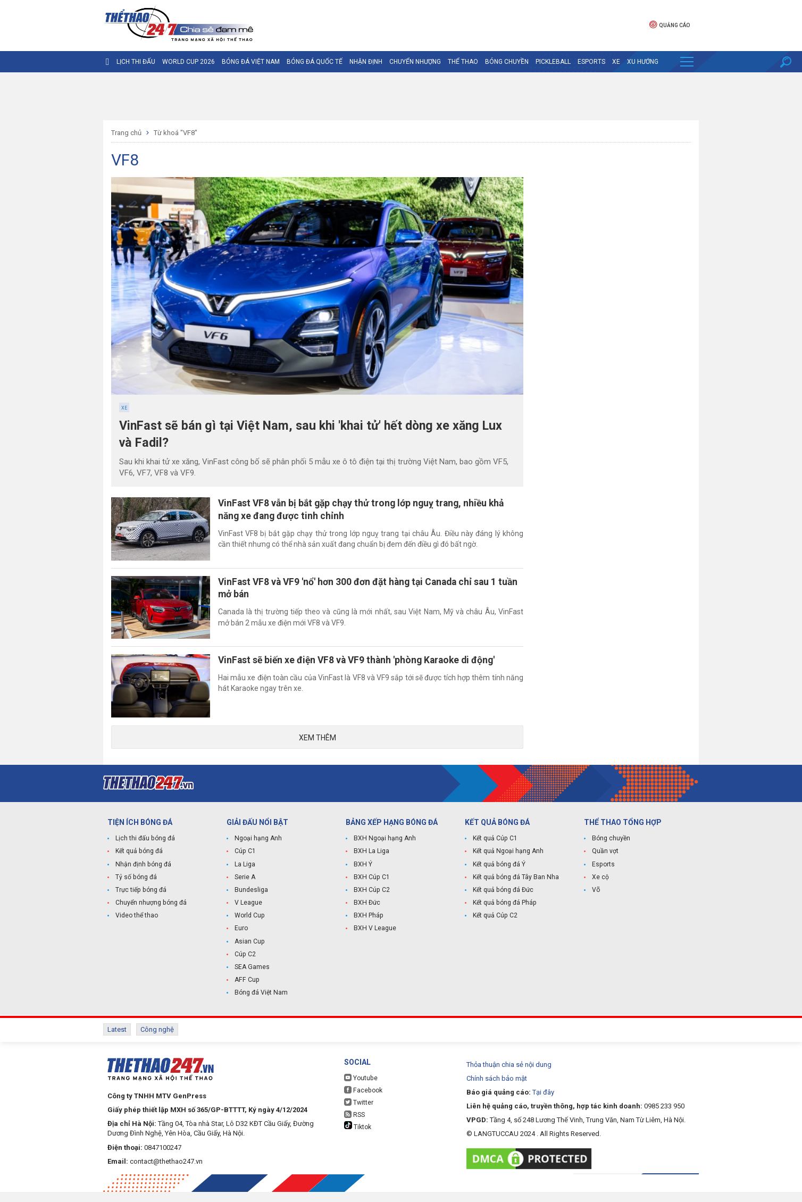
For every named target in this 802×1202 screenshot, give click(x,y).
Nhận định (365, 61)
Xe (616, 61)
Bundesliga (251, 901)
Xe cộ (600, 888)
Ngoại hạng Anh (258, 850)
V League (248, 914)
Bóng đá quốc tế (314, 61)
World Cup (249, 927)
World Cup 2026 (188, 61)
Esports (591, 61)
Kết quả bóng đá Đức (503, 901)
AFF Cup (246, 991)
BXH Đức (367, 914)
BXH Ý (363, 876)
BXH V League (375, 940)
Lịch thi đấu (135, 61)
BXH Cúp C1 (371, 888)
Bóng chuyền (507, 61)
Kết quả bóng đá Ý (499, 876)
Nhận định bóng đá (142, 876)
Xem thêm (317, 749)
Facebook (362, 1100)
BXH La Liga (371, 863)
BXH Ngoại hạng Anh (384, 850)
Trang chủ (126, 133)
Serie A (245, 888)
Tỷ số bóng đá (135, 888)
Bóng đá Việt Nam (251, 61)
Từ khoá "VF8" (175, 133)
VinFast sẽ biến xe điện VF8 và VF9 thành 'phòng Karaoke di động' (365, 668)
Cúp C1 (245, 863)
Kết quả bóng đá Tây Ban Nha (515, 888)
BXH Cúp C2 (371, 901)
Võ (596, 901)
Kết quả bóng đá (138, 863)
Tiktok (357, 1136)
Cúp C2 (245, 965)
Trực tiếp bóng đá (140, 901)
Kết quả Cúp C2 (495, 927)
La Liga (245, 876)
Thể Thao (463, 61)
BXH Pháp (368, 927)
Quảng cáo (669, 24)
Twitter (358, 1112)
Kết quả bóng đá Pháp (504, 914)
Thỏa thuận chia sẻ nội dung (509, 1075)
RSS (354, 1125)
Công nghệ (157, 1041)
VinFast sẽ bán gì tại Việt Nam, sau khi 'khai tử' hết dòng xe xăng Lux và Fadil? (317, 435)
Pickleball (553, 61)
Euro (241, 940)
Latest (117, 1041)
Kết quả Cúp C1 (495, 850)
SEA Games (252, 978)
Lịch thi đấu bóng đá (144, 850)
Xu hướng (642, 61)
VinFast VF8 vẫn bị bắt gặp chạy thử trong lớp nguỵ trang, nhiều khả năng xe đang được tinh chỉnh (370, 511)
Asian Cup (249, 952)
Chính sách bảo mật (496, 1088)
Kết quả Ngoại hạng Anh (508, 863)
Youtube (360, 1088)
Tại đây (543, 1102)
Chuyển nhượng (415, 61)
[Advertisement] (401, 96)
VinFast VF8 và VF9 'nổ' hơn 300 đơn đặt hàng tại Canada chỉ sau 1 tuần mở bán (366, 593)
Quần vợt (605, 863)
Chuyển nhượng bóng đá (150, 914)
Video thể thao (136, 927)
